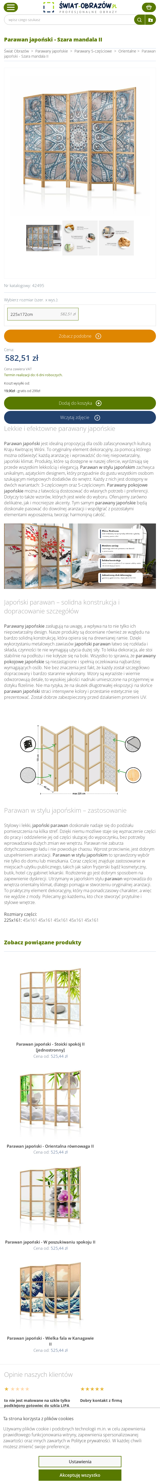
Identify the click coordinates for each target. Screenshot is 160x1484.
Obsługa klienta (28, 1340)
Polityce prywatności (90, 1441)
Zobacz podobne (75, 336)
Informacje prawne (31, 1354)
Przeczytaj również (31, 1368)
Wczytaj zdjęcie (75, 417)
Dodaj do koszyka (80, 403)
